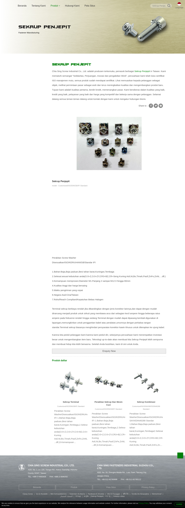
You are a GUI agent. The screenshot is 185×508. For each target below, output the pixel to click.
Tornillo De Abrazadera (140, 494)
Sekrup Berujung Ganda (31, 103)
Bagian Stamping (28, 125)
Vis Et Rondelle (42, 494)
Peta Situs (90, 5)
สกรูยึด (86, 496)
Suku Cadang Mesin (29, 131)
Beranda (22, 5)
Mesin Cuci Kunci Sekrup (32, 80)
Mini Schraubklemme (58, 494)
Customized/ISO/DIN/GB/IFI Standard (70, 406)
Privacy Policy (148, 487)
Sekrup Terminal (71, 402)
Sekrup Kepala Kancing (31, 120)
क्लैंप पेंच (125, 494)
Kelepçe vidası (119, 496)
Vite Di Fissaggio (113, 494)
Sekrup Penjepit (84, 57)
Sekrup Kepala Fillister (30, 114)
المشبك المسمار (66, 496)
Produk (55, 5)
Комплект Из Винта (77, 494)
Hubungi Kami (72, 5)
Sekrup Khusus (27, 91)
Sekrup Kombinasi (146, 402)
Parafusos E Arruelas (96, 494)
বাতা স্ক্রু (107, 496)
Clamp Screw (28, 494)
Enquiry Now (109, 351)
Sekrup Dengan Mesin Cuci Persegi (59, 57)
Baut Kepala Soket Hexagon (33, 108)
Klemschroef (156, 494)
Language (179, 7)
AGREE (179, 504)
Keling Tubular (27, 97)
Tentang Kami (39, 5)
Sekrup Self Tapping (29, 86)
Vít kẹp (78, 496)
